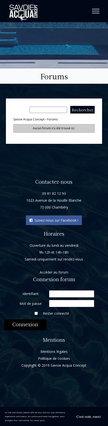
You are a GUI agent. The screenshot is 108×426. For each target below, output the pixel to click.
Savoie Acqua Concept (29, 119)
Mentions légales (54, 351)
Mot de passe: (30, 303)
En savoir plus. (37, 420)
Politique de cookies (54, 358)
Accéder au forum (54, 272)
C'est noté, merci (88, 417)
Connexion (25, 324)
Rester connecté (56, 313)
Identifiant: (30, 293)
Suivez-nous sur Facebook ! (54, 220)
